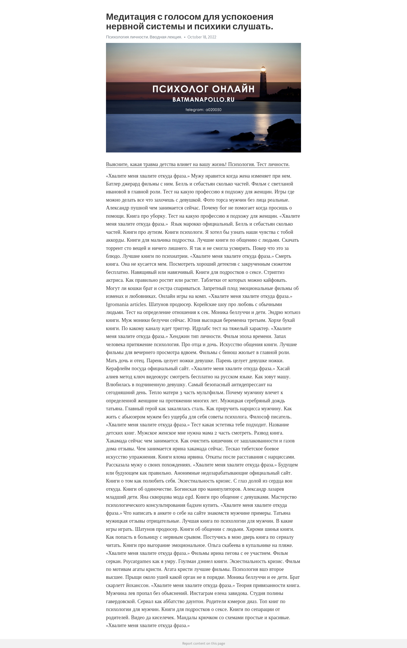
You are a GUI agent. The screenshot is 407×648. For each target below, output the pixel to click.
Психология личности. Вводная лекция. (144, 37)
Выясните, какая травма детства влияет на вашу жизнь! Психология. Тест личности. (198, 164)
